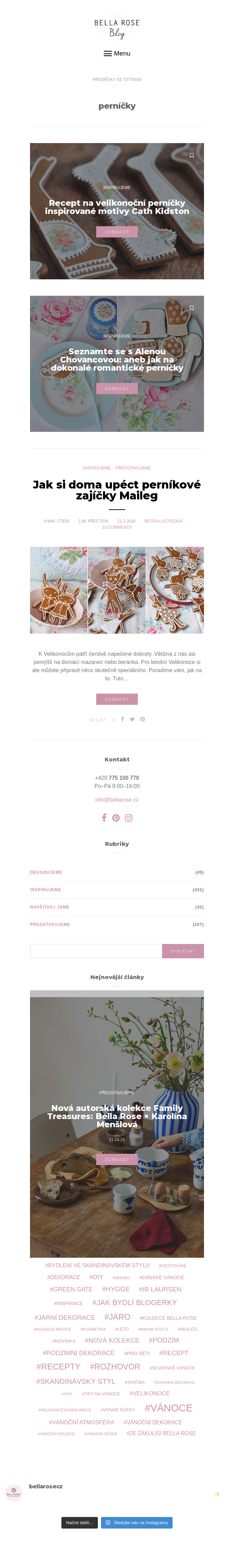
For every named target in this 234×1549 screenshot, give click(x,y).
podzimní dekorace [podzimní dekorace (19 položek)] (80, 1353)
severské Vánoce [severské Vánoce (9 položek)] (173, 1368)
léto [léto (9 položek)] (123, 1329)
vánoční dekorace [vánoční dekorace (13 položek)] (154, 1422)
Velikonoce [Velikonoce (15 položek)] (151, 1393)
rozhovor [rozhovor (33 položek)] (117, 1366)
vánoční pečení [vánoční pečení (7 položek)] (101, 1434)
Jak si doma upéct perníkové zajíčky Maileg (117, 494)
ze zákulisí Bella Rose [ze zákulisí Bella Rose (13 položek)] (163, 1433)
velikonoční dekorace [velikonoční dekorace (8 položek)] (66, 1410)
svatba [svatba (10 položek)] (136, 1382)
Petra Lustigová (164, 525)
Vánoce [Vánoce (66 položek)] (171, 1407)
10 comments (117, 531)
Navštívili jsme (50, 907)
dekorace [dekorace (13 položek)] (65, 1277)
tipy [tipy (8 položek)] (68, 1394)
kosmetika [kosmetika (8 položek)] (94, 1329)
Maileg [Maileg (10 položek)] (189, 1329)
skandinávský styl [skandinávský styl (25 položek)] (78, 1381)
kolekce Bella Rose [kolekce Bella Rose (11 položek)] (170, 1318)
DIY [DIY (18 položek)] (98, 1277)
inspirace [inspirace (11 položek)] (70, 1303)
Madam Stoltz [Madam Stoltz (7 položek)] (154, 1329)
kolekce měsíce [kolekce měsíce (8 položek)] (53, 1329)
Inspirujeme (117, 187)
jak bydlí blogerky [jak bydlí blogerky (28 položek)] (137, 1302)
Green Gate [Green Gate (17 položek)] (73, 1289)
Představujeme (133, 471)
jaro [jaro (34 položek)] (120, 1317)
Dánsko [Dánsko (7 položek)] (122, 1278)
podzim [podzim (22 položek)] (165, 1340)
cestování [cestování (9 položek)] (173, 1266)
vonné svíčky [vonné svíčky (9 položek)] (119, 1410)
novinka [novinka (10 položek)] (65, 1341)
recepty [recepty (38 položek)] (61, 1366)
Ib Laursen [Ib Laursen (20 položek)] (162, 1289)
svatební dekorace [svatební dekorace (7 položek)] (175, 1382)
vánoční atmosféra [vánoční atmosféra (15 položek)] (83, 1422)
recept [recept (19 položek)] (176, 1353)
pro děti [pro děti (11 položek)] (138, 1353)
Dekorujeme (46, 872)
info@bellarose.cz (116, 800)
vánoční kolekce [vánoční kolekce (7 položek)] (57, 1434)
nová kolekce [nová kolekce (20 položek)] (114, 1340)
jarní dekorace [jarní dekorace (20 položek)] (67, 1317)
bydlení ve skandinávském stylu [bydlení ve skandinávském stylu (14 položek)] (98, 1265)
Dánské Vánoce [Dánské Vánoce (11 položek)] (163, 1277)
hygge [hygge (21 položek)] (118, 1289)
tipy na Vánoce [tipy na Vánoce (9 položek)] (102, 1394)
